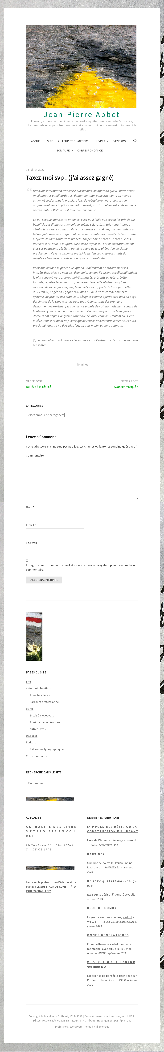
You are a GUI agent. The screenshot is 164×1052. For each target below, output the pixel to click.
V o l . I (127, 918)
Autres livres (38, 729)
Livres (100, 141)
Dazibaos (119, 141)
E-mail (31, 525)
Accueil (36, 141)
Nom (30, 507)
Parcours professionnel (45, 702)
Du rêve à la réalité (38, 387)
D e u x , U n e (96, 854)
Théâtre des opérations (45, 723)
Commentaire (36, 455)
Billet (84, 364)
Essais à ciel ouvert (42, 716)
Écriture (63, 150)
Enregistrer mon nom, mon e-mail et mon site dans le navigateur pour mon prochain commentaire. (80, 567)
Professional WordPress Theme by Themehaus (82, 1027)
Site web (31, 543)
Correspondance (90, 150)
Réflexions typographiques (47, 750)
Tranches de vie (40, 696)
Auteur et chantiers (73, 141)
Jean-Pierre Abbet (82, 114)
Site (50, 141)
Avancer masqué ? (126, 387)
